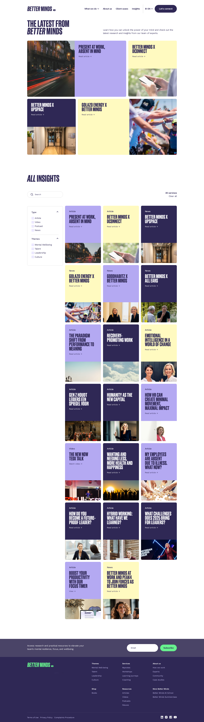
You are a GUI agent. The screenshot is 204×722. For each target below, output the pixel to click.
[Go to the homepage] (40, 684)
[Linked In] (162, 717)
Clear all (173, 196)
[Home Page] (41, 8)
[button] (91, 8)
